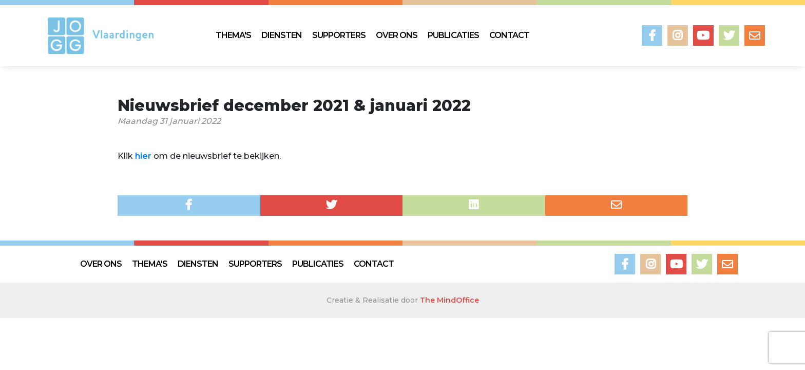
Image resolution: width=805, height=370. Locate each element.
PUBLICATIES (453, 35)
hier (143, 156)
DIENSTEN (281, 35)
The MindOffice (449, 300)
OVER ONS (396, 35)
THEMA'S (233, 35)
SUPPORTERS (339, 35)
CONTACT (509, 35)
